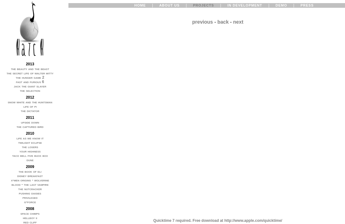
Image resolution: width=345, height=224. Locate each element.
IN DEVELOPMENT (244, 5)
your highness (29, 151)
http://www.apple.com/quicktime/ (253, 220)
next (238, 22)
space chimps (30, 213)
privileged (29, 197)
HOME (140, 5)
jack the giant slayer (30, 86)
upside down (30, 122)
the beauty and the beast (30, 69)
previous (202, 22)
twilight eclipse (30, 142)
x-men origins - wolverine (30, 180)
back (223, 22)
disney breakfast (30, 176)
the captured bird (30, 126)
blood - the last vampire (30, 184)
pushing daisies (30, 193)
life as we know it (30, 138)
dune (30, 160)
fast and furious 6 (30, 82)
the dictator (30, 111)
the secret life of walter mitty (30, 73)
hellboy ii (30, 218)
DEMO (281, 5)
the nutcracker (30, 189)
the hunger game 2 (30, 77)
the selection (30, 90)
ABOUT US (169, 5)
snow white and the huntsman (30, 102)
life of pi (30, 106)
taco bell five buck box (30, 155)
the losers (30, 147)
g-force (30, 202)
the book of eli (30, 171)
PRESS (307, 5)
